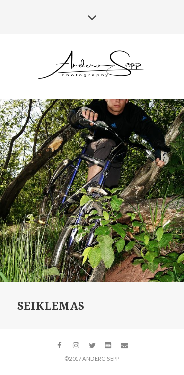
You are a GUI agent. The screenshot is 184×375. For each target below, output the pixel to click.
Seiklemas (50, 306)
